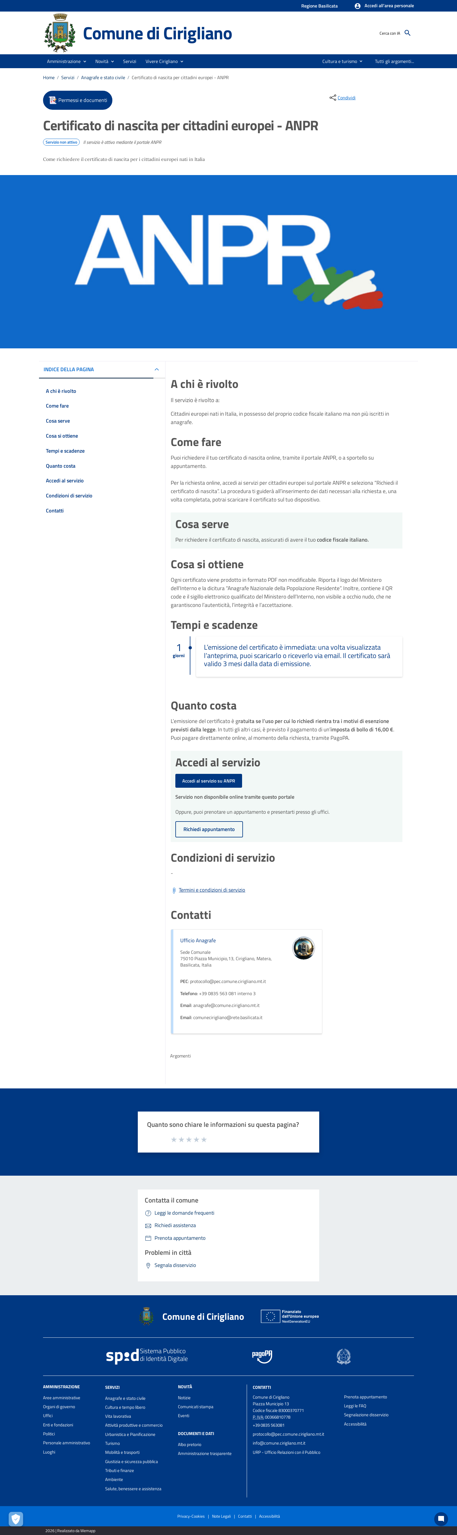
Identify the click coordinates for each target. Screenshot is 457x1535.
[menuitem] (337, 61)
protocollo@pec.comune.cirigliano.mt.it (288, 1434)
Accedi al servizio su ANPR (208, 780)
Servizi (68, 77)
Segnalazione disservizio (366, 1414)
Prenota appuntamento (365, 1396)
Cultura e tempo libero (125, 1407)
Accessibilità (355, 1424)
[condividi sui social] (342, 97)
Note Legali (221, 1516)
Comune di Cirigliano (157, 32)
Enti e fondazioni (58, 1424)
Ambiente (114, 1479)
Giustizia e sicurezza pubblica (131, 1461)
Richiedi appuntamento (209, 829)
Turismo (112, 1443)
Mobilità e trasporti (122, 1452)
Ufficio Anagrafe (198, 940)
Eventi (183, 1415)
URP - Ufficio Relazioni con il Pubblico (286, 1452)
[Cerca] (407, 33)
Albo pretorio (189, 1444)
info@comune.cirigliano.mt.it (279, 1443)
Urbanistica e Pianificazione (130, 1434)
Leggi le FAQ (355, 1405)
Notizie (184, 1397)
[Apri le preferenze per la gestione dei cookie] (16, 1519)
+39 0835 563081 (269, 1425)
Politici (49, 1433)
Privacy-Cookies (191, 1516)
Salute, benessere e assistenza (133, 1488)
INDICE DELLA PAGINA (69, 369)
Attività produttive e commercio (134, 1425)
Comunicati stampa (195, 1406)
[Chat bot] (441, 1519)
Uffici (48, 1415)
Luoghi (49, 1452)
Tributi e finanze (119, 1470)
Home (49, 77)
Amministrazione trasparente (205, 1453)
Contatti (262, 1387)
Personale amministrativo (66, 1442)
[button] (384, 6)
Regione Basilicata (319, 5)
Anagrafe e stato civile (103, 77)
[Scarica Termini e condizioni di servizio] (208, 890)
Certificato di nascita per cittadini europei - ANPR (180, 77)
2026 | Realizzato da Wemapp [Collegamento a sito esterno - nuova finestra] (70, 1530)
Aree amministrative (61, 1397)
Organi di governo (59, 1406)
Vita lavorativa (118, 1416)
